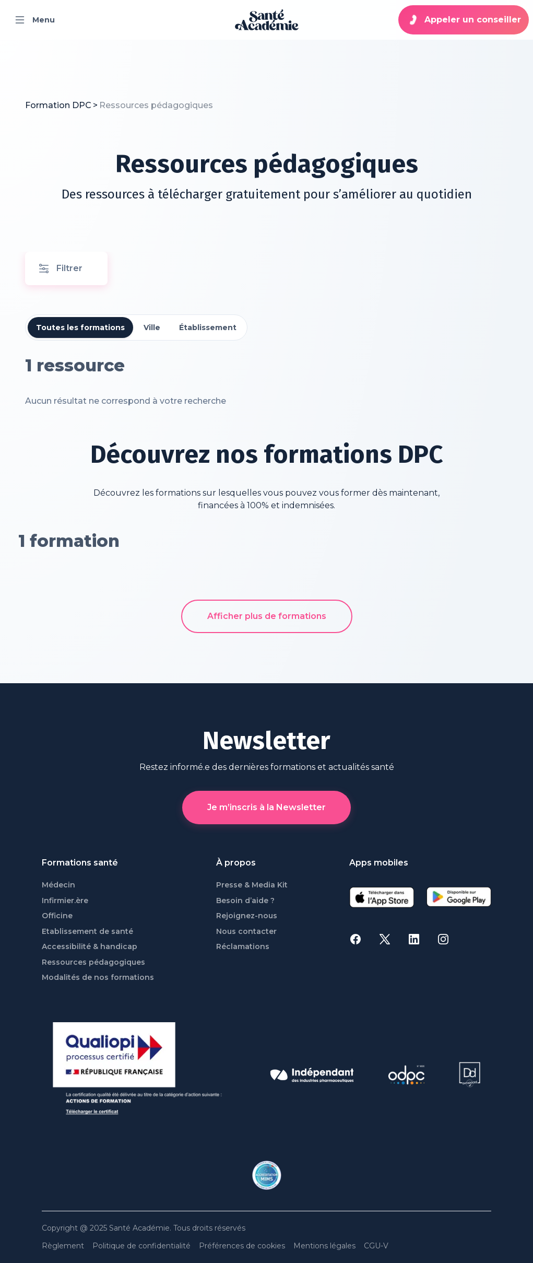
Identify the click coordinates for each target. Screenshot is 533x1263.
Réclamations (242, 946)
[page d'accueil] (267, 19)
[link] (156, 105)
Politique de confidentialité (141, 1246)
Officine (57, 915)
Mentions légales (324, 1246)
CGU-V (376, 1246)
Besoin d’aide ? (245, 900)
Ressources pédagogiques (93, 962)
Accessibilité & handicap (89, 946)
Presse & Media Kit (252, 885)
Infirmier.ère (65, 900)
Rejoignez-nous (246, 915)
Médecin (58, 885)
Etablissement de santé (87, 931)
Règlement (63, 1246)
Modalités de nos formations (98, 977)
